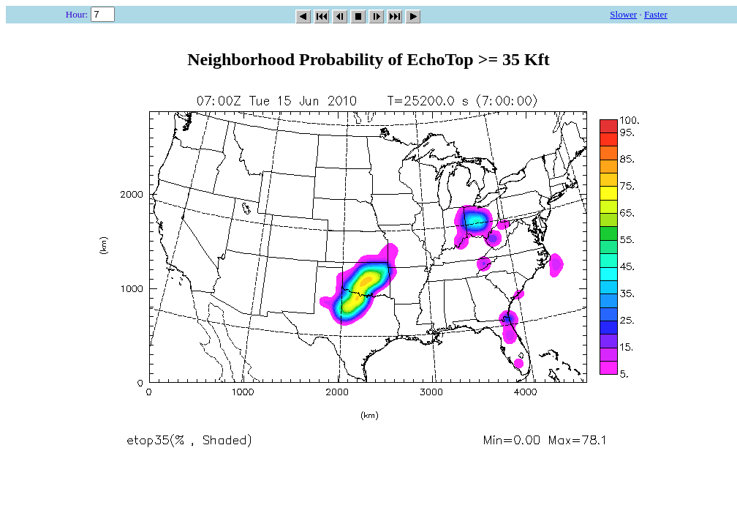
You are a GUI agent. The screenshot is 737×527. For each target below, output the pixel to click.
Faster (656, 14)
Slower (623, 14)
